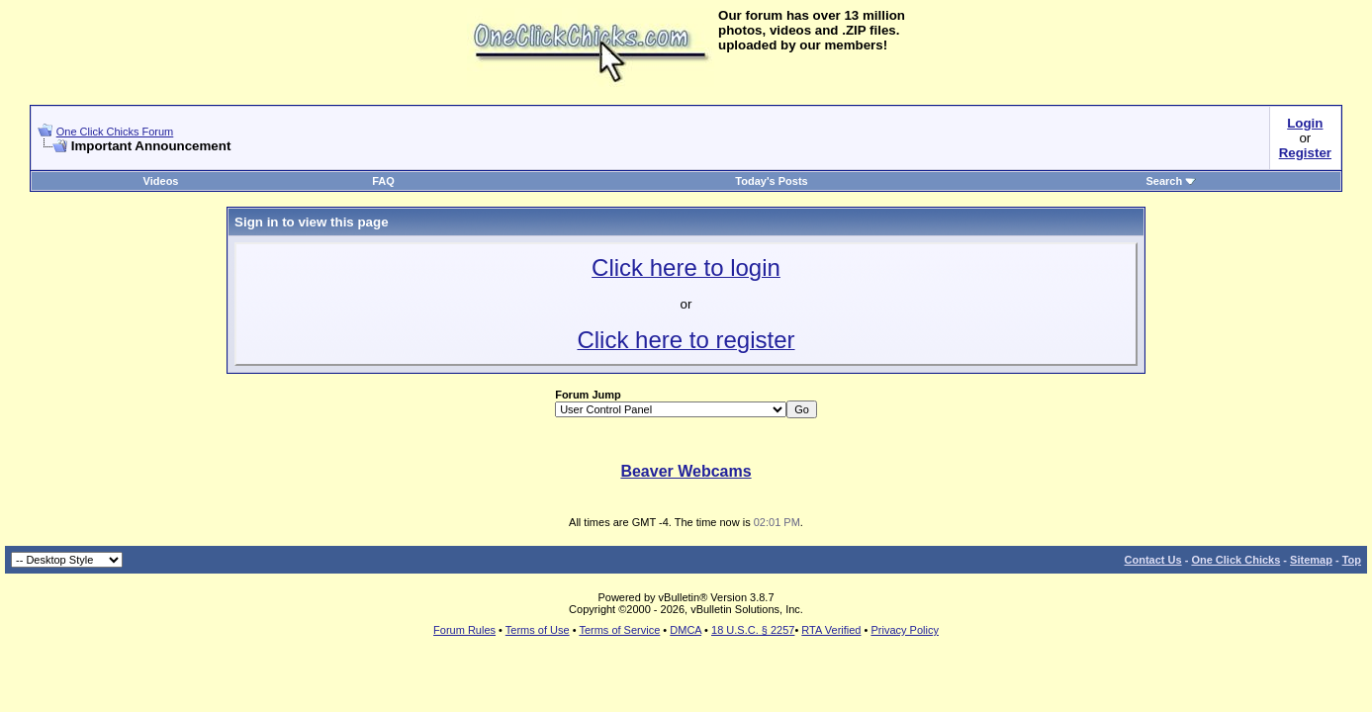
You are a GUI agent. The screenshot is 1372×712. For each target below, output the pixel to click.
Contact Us (1153, 560)
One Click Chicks (1235, 560)
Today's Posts (771, 181)
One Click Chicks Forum (115, 131)
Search (1170, 181)
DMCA (685, 630)
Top (1351, 560)
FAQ (383, 181)
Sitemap (1311, 560)
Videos (161, 181)
